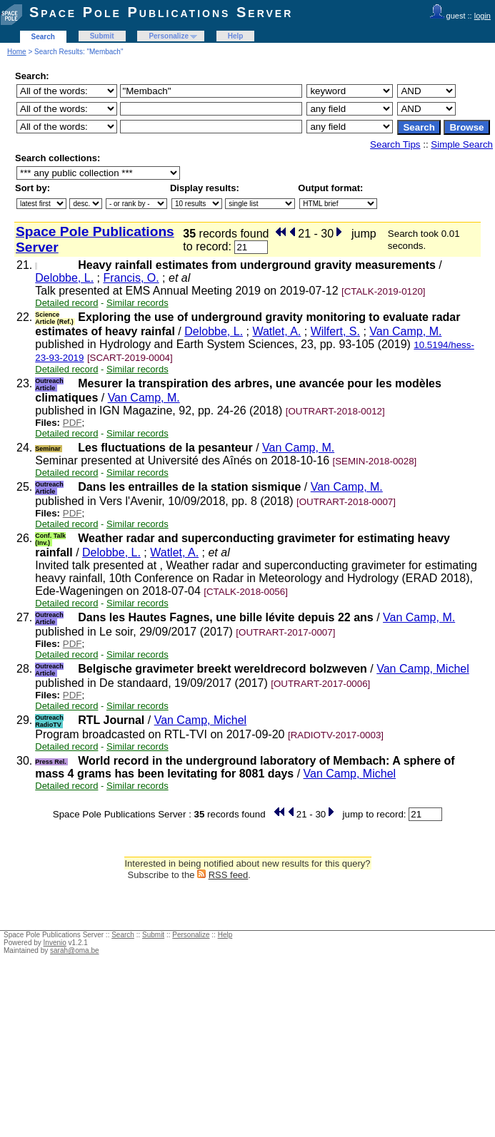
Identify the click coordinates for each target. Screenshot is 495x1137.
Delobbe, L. (64, 278)
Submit (102, 36)
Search (43, 37)
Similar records (137, 302)
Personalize (169, 36)
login (482, 15)
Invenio (55, 943)
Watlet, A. (276, 331)
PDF (72, 422)
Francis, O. (131, 278)
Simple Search (462, 144)
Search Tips (395, 144)
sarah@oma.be (74, 950)
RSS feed (229, 875)
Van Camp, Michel (422, 669)
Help (236, 36)
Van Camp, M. (405, 331)
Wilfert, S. (335, 331)
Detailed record (66, 302)
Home (16, 52)
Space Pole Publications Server (161, 12)
